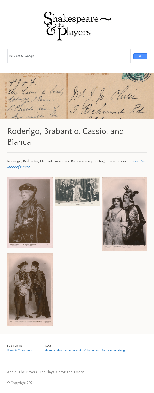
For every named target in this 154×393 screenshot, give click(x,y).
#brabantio (63, 350)
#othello (106, 350)
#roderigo (120, 350)
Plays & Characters (19, 350)
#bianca (49, 350)
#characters (92, 350)
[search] (68, 56)
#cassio (77, 350)
